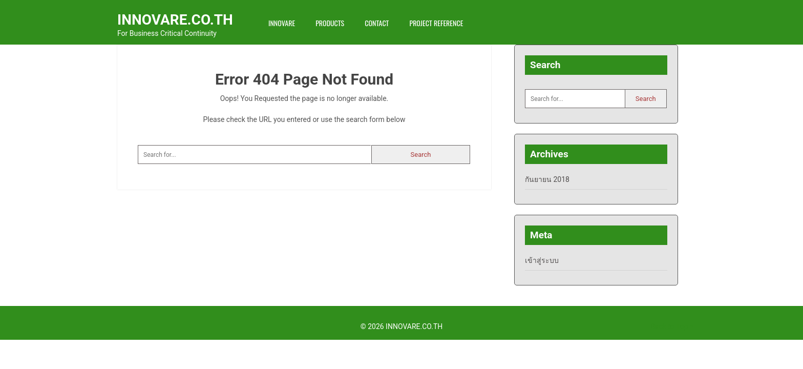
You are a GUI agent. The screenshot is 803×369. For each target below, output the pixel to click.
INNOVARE (281, 22)
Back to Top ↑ (671, 326)
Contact (377, 22)
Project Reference (436, 22)
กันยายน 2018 (547, 179)
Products (329, 22)
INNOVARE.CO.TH (175, 19)
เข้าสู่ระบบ (542, 260)
